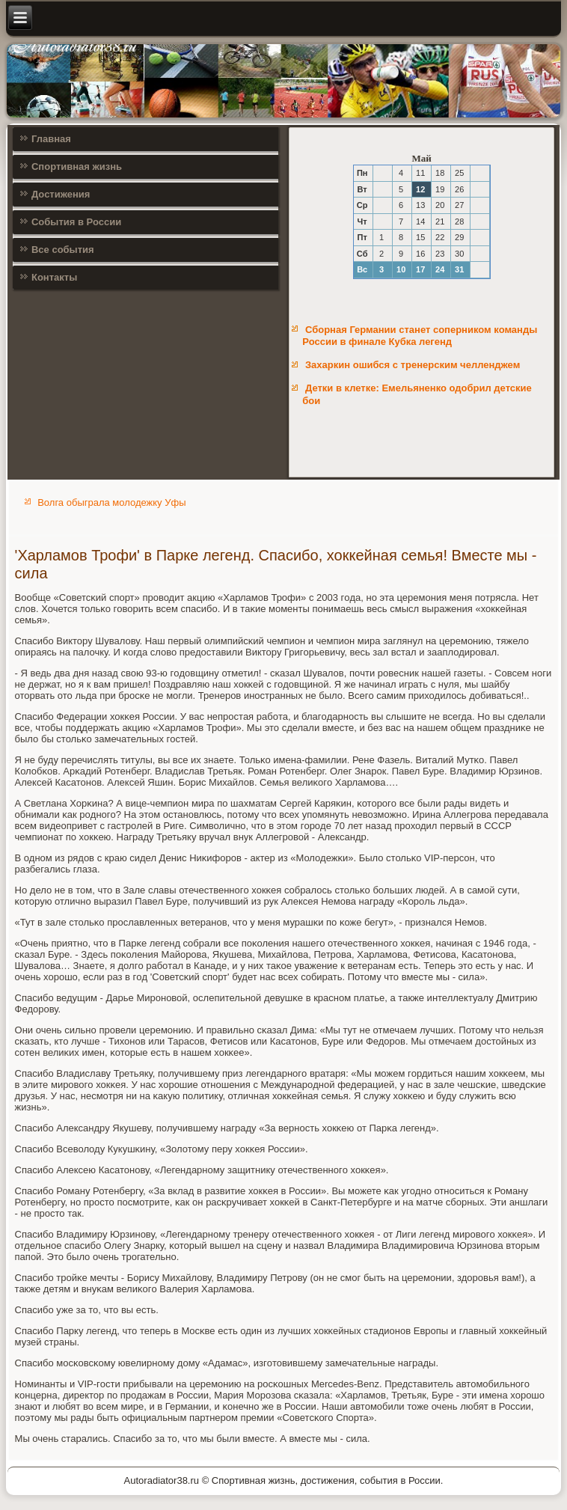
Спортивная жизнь (76, 166)
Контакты (54, 277)
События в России (76, 221)
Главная (51, 138)
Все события (62, 249)
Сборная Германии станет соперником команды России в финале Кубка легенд (419, 335)
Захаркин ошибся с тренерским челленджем (412, 364)
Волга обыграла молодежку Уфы (111, 502)
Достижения (60, 194)
